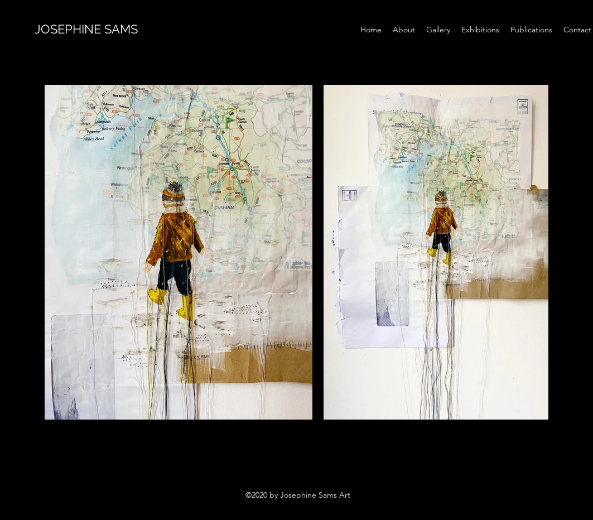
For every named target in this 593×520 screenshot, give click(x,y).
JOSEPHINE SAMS (88, 29)
